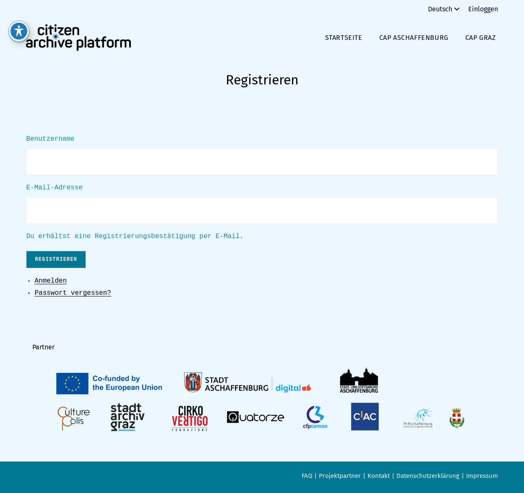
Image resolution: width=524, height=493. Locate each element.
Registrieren (56, 259)
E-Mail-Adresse (54, 187)
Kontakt (379, 476)
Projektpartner (340, 476)
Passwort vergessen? (72, 293)
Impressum (482, 476)
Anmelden (50, 281)
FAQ (307, 476)
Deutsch (445, 9)
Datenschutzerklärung (427, 476)
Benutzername (50, 139)
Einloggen (483, 9)
